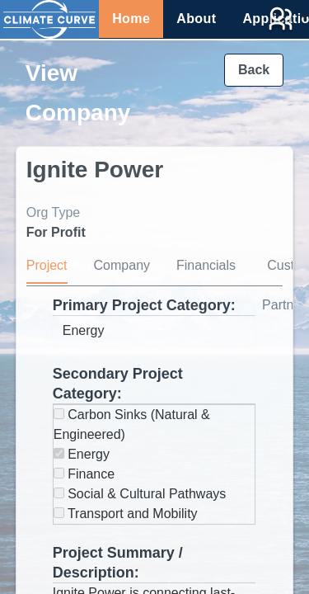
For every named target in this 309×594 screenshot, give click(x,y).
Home (131, 19)
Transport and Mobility (126, 514)
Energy (82, 454)
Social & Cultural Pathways (140, 494)
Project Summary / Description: (118, 562)
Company (122, 265)
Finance (84, 474)
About (196, 19)
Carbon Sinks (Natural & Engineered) (132, 424)
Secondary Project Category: (118, 383)
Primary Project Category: (144, 305)
